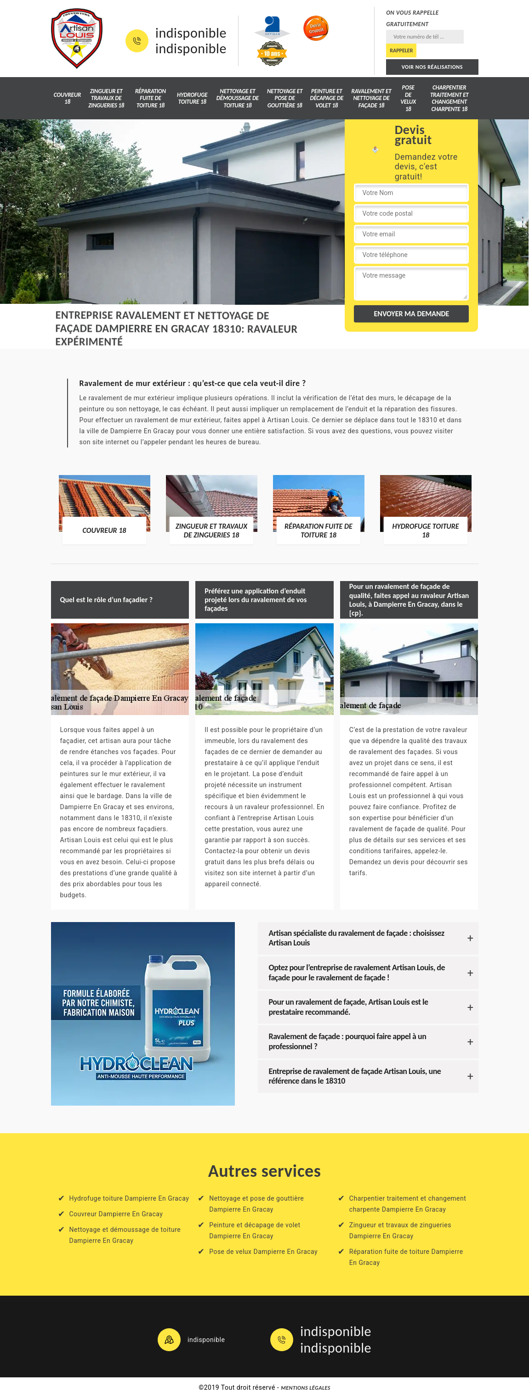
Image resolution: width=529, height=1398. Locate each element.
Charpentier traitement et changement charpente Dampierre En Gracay (407, 1204)
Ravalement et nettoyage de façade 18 (372, 98)
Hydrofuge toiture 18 (192, 98)
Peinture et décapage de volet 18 (326, 98)
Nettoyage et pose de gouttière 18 (284, 98)
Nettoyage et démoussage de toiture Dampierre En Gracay (125, 1235)
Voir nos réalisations (432, 67)
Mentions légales (305, 1388)
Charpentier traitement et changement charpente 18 (449, 98)
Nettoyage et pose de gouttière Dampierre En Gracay (256, 1204)
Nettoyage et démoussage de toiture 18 (237, 98)
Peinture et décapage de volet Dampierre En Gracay (254, 1230)
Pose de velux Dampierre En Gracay (263, 1251)
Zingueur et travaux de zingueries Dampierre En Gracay (400, 1230)
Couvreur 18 (67, 98)
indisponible (191, 33)
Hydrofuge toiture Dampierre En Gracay (129, 1198)
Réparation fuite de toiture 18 (150, 98)
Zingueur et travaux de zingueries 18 (106, 98)
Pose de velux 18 (408, 98)
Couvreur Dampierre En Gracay (116, 1214)
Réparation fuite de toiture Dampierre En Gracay (406, 1257)
